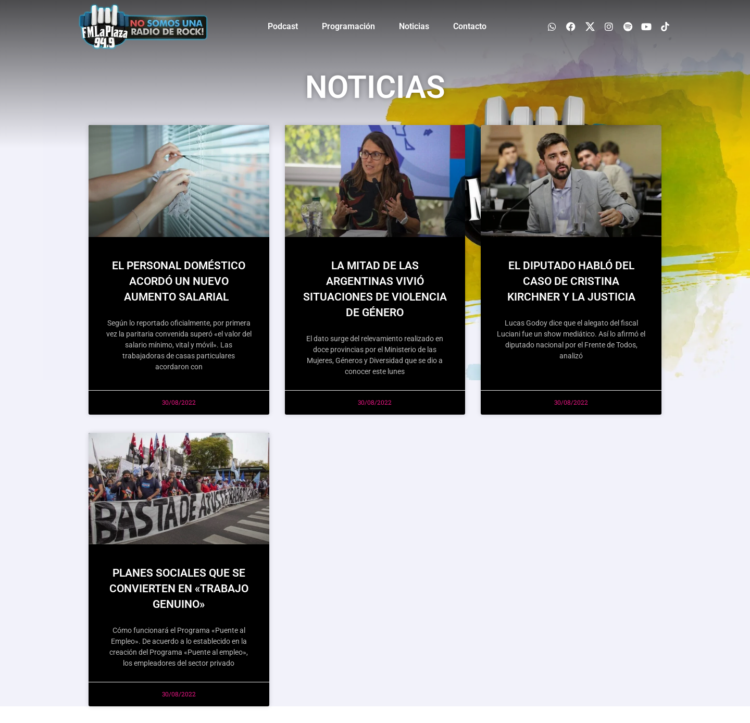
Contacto (469, 26)
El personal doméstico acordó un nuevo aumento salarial (178, 281)
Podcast (283, 26)
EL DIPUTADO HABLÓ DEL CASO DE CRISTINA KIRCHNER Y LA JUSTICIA (571, 281)
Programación (348, 26)
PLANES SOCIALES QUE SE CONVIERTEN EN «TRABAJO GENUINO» (178, 588)
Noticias (414, 26)
